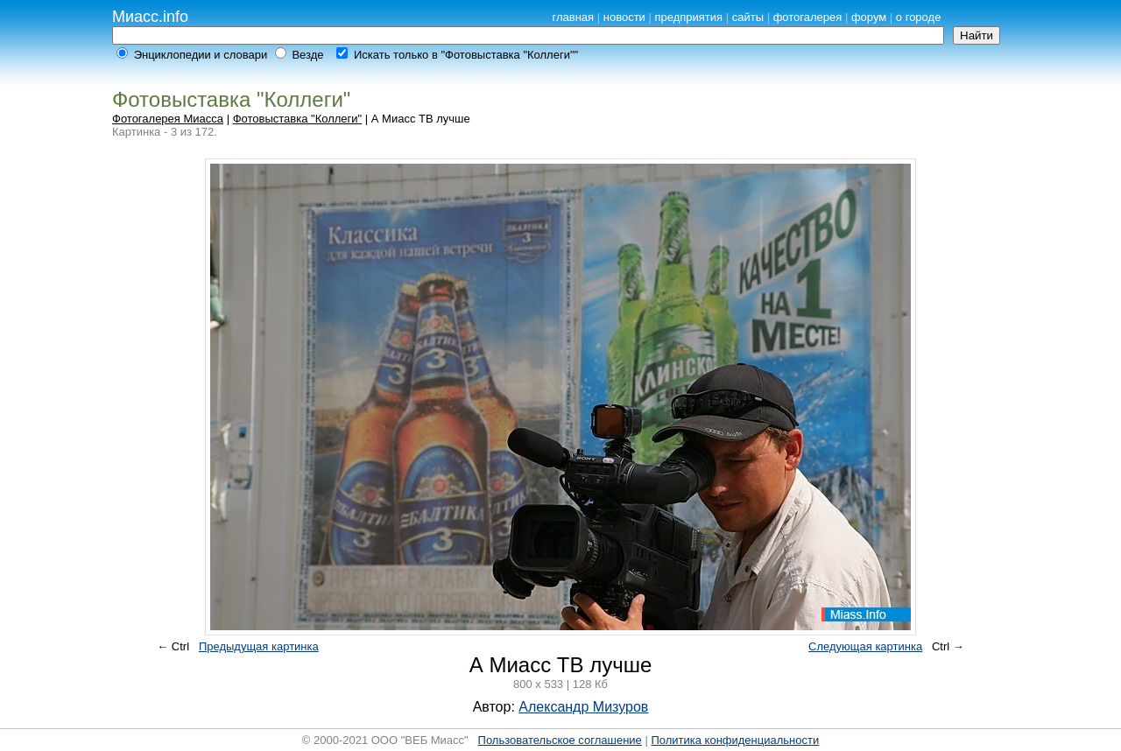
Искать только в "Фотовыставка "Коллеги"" (466, 54)
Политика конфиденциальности (735, 740)
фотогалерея (808, 17)
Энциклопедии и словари (201, 54)
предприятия (688, 17)
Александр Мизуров (583, 706)
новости (624, 17)
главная (573, 17)
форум (868, 17)
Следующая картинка (865, 646)
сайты (748, 17)
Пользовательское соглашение (560, 740)
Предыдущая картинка (259, 646)
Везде (307, 54)
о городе (918, 17)
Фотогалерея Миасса (167, 118)
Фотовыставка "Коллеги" (298, 118)
